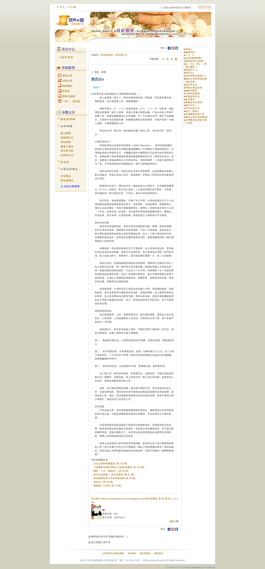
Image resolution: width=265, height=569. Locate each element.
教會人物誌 (67, 146)
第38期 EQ (121, 55)
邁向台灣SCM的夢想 (196, 117)
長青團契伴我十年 (194, 114)
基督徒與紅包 (192, 96)
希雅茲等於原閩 (193, 102)
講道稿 (65, 162)
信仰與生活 (67, 155)
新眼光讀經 (66, 96)
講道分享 (65, 75)
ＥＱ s (189, 55)
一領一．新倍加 (69, 101)
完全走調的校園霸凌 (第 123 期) (110, 463)
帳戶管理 (67, 57)
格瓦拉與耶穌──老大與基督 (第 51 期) (113, 474)
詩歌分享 (65, 80)
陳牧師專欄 (68, 119)
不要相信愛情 (192, 93)
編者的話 (190, 52)
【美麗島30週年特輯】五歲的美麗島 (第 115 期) (118, 467)
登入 (62, 7)
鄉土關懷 (66, 133)
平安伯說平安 (192, 108)
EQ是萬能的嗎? (193, 58)
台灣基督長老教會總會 (113, 553)
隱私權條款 (145, 553)
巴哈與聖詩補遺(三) (197, 75)
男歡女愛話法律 (193, 87)
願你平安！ (191, 105)
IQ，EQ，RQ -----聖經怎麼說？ (196, 65)
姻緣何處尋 (191, 90)
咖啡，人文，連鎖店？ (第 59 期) (110, 471)
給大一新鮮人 (192, 111)
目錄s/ (188, 49)
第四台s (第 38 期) (103, 482)
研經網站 (65, 85)
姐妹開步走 (67, 137)
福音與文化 (191, 84)
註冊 (73, 7)
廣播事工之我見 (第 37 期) (107, 485)
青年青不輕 (67, 150)
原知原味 (66, 142)
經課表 (64, 91)
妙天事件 (190, 99)
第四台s (189, 72)
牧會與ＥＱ (191, 69)
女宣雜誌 (66, 176)
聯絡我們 (158, 553)
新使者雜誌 (67, 180)
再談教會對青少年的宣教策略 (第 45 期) (114, 478)
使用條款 (132, 553)
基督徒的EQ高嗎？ (195, 61)
